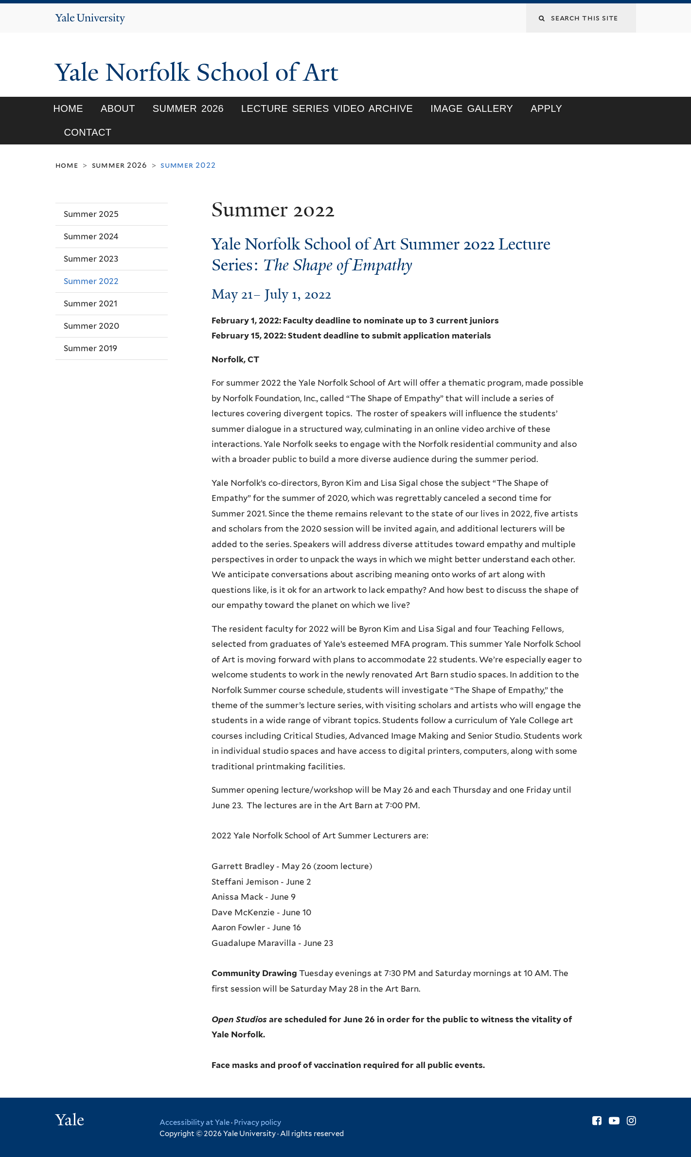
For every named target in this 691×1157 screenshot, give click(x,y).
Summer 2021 (90, 303)
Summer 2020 (91, 326)
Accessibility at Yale (194, 1122)
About (118, 108)
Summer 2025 (91, 214)
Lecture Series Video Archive (327, 108)
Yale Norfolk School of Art (199, 72)
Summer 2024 (91, 236)
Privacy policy (257, 1122)
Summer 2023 (91, 259)
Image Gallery (471, 108)
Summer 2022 (91, 281)
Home (68, 108)
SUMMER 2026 (188, 108)
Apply (546, 108)
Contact (87, 132)
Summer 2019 (90, 348)
